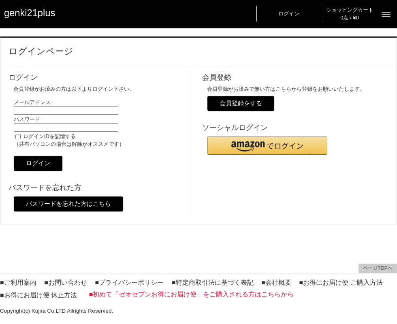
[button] (267, 145)
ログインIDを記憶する (49, 136)
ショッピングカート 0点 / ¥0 (350, 14)
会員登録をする (241, 103)
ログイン (288, 14)
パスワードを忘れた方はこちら (68, 203)
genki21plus (29, 13)
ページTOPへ (377, 268)
